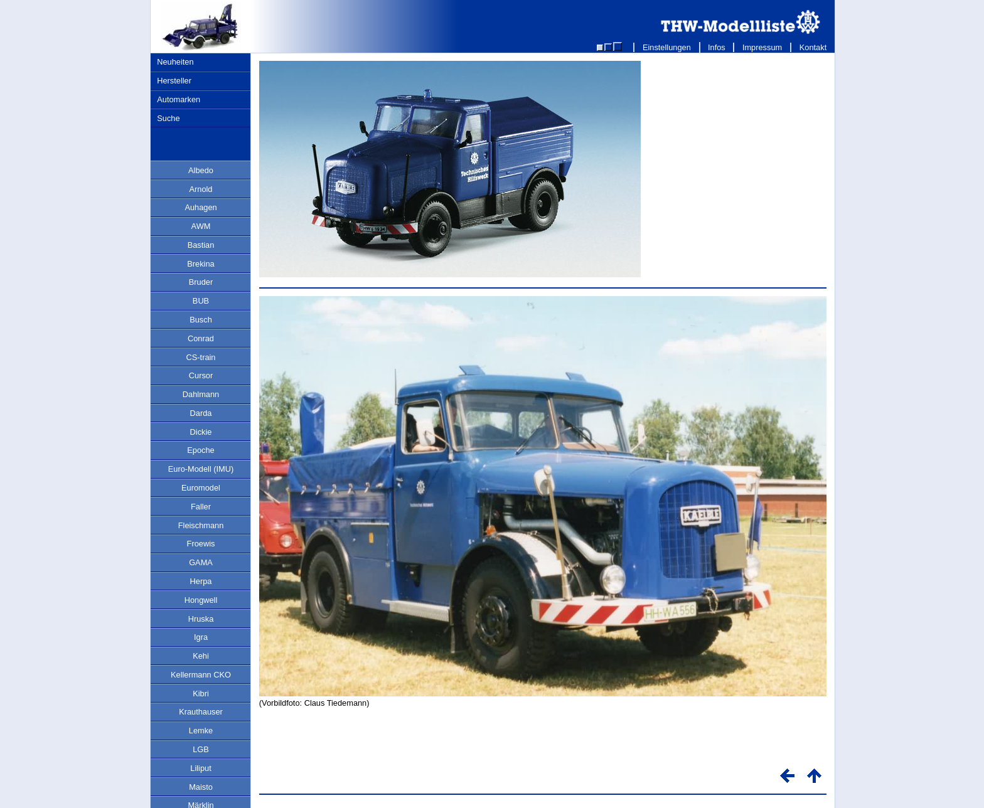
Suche (168, 118)
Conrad (201, 338)
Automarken (178, 99)
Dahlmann (201, 394)
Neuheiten (175, 61)
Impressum (762, 47)
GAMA (201, 562)
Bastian (201, 245)
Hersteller (174, 80)
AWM (201, 226)
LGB (201, 749)
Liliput (200, 768)
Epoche (200, 450)
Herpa (201, 581)
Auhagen (200, 207)
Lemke (201, 730)
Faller (201, 506)
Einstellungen (666, 47)
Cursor (201, 375)
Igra (201, 637)
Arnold (201, 189)
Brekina (200, 263)
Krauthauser (201, 711)
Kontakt (813, 47)
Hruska (201, 619)
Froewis (201, 543)
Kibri (201, 693)
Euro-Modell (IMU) (201, 469)
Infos (717, 47)
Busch (201, 319)
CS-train (201, 357)
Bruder (201, 282)
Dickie (201, 432)
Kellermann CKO (201, 674)
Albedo (200, 170)
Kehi (201, 656)
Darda (201, 413)
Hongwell (201, 600)
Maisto (201, 787)
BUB (201, 301)
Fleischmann (201, 525)
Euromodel (200, 487)
